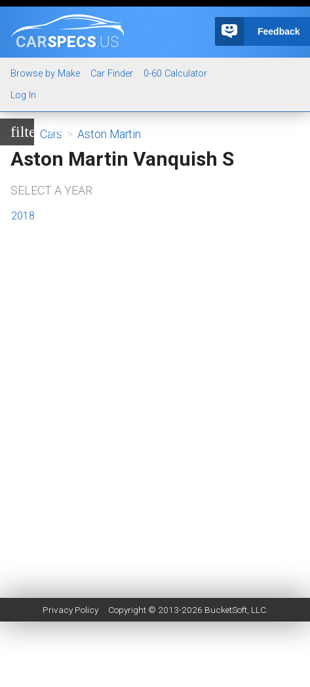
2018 (23, 216)
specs (67, 41)
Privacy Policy (70, 609)
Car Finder (111, 73)
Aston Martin (109, 134)
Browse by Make (45, 73)
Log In (23, 95)
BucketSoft (225, 609)
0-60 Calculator (175, 73)
